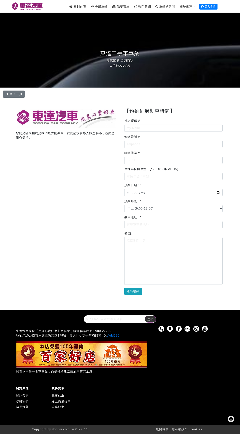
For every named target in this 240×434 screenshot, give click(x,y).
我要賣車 (120, 6)
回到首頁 (77, 6)
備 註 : (129, 233)
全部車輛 (99, 6)
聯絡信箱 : (132, 153)
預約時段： (133, 201)
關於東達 (186, 6)
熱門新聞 (142, 6)
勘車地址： (133, 217)
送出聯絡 (133, 291)
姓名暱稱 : (132, 120)
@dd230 (113, 335)
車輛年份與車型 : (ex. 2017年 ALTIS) (151, 169)
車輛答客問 (165, 6)
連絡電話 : (132, 136)
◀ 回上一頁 (13, 94)
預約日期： (133, 185)
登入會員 (208, 6)
